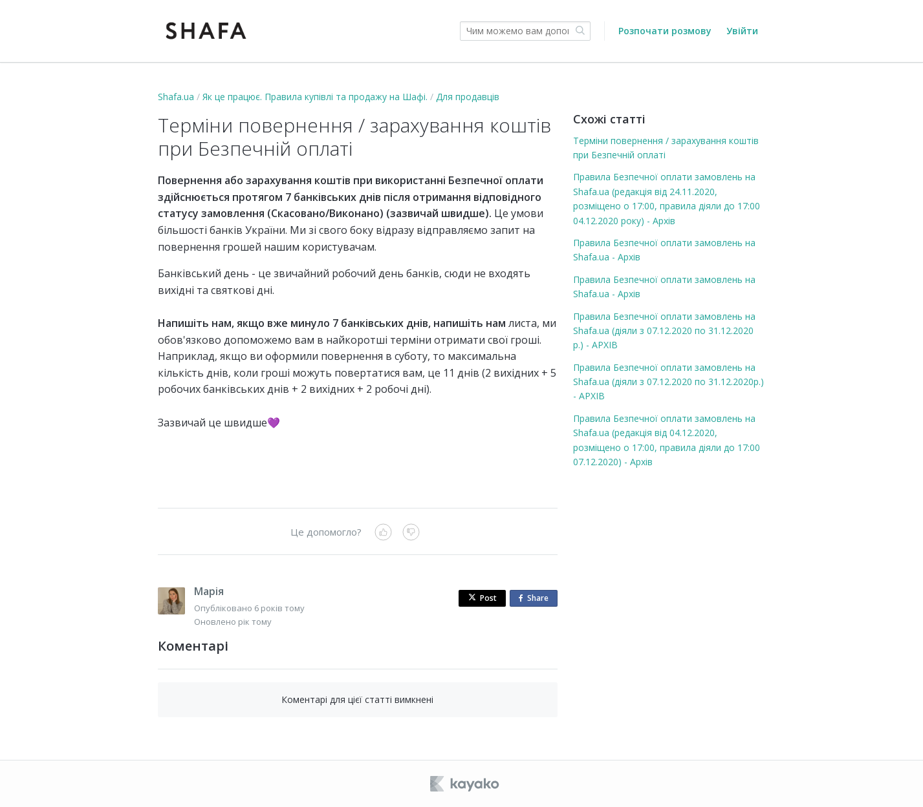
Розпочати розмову (664, 31)
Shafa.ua (176, 96)
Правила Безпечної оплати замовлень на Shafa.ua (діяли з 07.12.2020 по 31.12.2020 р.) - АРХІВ (664, 330)
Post (482, 597)
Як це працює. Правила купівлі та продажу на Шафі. (315, 96)
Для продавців (467, 96)
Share (536, 599)
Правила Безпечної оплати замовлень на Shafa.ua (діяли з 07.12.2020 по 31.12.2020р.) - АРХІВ (668, 382)
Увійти (742, 31)
